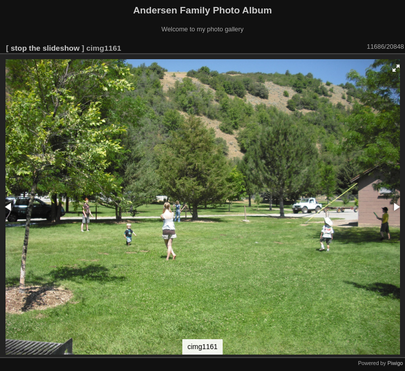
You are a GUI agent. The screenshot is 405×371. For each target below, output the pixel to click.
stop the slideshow (44, 48)
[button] (396, 68)
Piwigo (395, 363)
